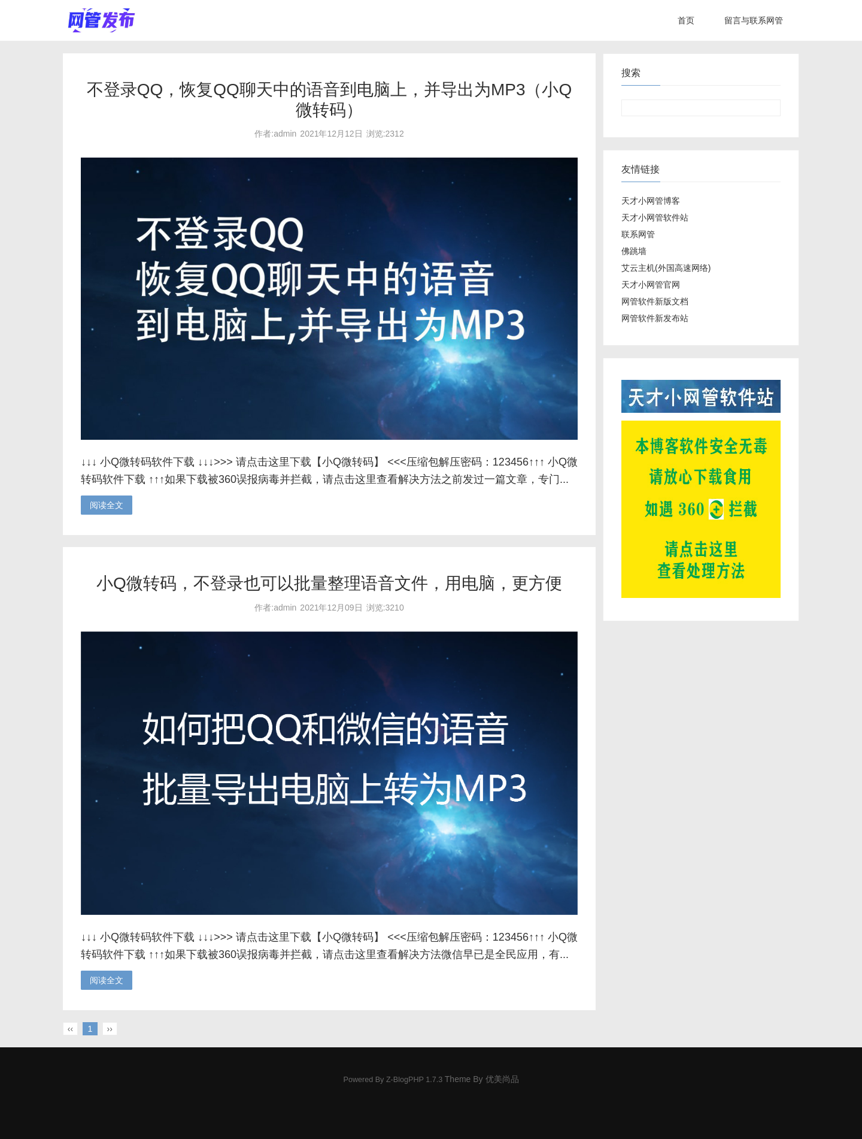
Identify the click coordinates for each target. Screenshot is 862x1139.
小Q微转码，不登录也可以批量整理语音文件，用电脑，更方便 (329, 583)
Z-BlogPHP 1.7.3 (414, 1079)
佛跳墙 (633, 251)
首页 (686, 20)
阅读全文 (106, 505)
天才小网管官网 (650, 284)
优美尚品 (502, 1079)
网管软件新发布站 (654, 318)
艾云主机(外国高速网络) (666, 268)
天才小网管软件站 (654, 217)
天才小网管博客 (650, 201)
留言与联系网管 (753, 20)
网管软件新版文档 (654, 301)
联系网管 (638, 234)
